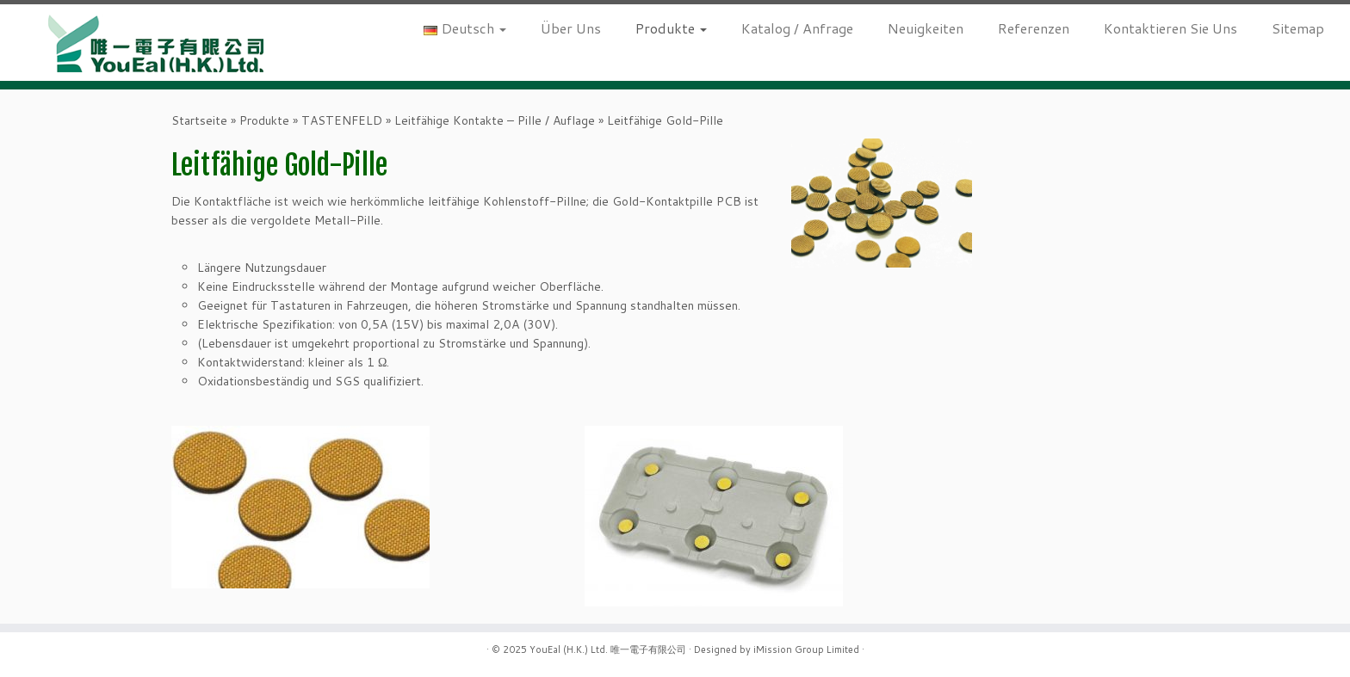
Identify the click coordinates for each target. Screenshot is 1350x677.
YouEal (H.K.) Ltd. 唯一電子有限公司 (607, 649)
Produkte (671, 28)
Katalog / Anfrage (797, 28)
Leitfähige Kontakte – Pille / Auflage (494, 120)
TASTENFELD (341, 120)
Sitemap (1298, 28)
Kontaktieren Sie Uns (1170, 28)
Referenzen (1033, 28)
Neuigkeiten (925, 28)
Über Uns (571, 28)
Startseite (199, 120)
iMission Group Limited (806, 649)
